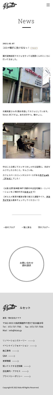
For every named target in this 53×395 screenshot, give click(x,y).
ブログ (34, 48)
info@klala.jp (15, 330)
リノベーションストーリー (14, 340)
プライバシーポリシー (12, 376)
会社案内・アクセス (11, 370)
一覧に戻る (27, 227)
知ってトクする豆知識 (12, 365)
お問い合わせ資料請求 (26, 264)
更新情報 (7, 360)
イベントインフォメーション (15, 345)
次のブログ (43, 227)
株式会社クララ (14, 317)
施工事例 (7, 350)
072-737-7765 (14, 326)
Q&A (5, 355)
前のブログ (10, 227)
